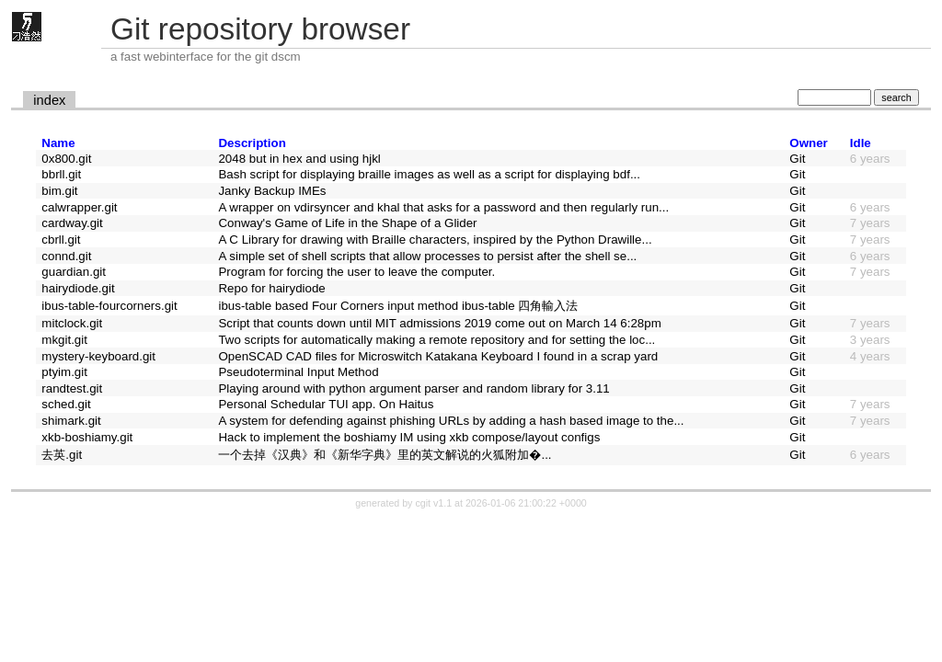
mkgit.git (64, 340)
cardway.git (71, 223)
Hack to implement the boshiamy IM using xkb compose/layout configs (409, 437)
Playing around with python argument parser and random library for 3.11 (413, 388)
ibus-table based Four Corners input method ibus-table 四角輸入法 (398, 306)
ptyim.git (64, 372)
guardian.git (73, 272)
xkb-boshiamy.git (86, 437)
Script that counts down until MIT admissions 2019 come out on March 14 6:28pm (439, 323)
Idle (860, 143)
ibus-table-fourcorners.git (109, 306)
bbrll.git (61, 174)
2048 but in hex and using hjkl (299, 159)
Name (58, 143)
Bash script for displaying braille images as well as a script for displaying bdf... (429, 174)
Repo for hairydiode (271, 288)
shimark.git (70, 421)
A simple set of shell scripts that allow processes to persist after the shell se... (427, 256)
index (49, 100)
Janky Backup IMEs (272, 191)
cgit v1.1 (433, 502)
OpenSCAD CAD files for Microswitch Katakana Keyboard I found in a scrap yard (438, 356)
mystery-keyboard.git (98, 356)
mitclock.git (71, 323)
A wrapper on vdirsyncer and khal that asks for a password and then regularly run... (443, 207)
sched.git (65, 404)
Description (251, 143)
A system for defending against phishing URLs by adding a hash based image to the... (451, 421)
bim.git (59, 191)
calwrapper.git (79, 207)
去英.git (61, 455)
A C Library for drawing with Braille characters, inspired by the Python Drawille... (434, 239)
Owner (808, 143)
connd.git (66, 256)
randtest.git (71, 388)
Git (797, 159)
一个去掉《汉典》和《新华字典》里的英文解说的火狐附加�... (384, 455)
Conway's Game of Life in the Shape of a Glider (347, 223)
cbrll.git (60, 239)
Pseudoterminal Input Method (298, 372)
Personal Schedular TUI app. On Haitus (325, 404)
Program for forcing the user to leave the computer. (356, 272)
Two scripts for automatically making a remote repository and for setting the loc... (436, 340)
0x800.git (66, 159)
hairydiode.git (77, 288)
